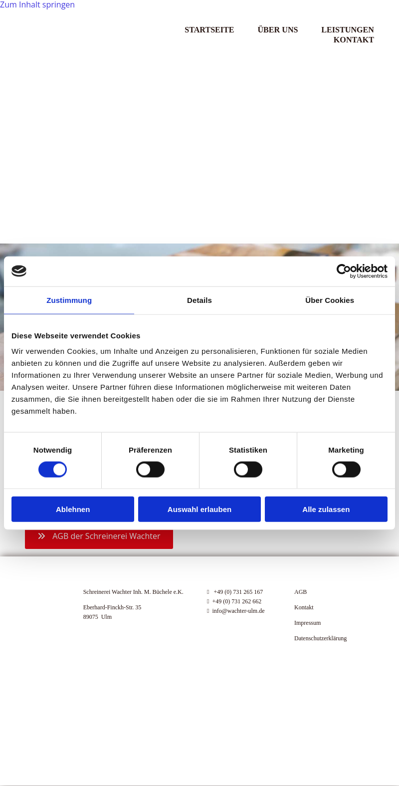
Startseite (207, 29)
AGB (300, 591)
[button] (99, 536)
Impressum (307, 622)
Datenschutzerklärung (320, 638)
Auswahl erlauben (199, 509)
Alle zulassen (326, 509)
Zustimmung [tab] (69, 299)
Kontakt (354, 38)
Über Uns (277, 29)
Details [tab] (199, 299)
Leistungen (348, 29)
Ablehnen (73, 509)
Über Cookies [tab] (329, 299)
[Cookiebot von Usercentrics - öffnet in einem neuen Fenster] (344, 270)
